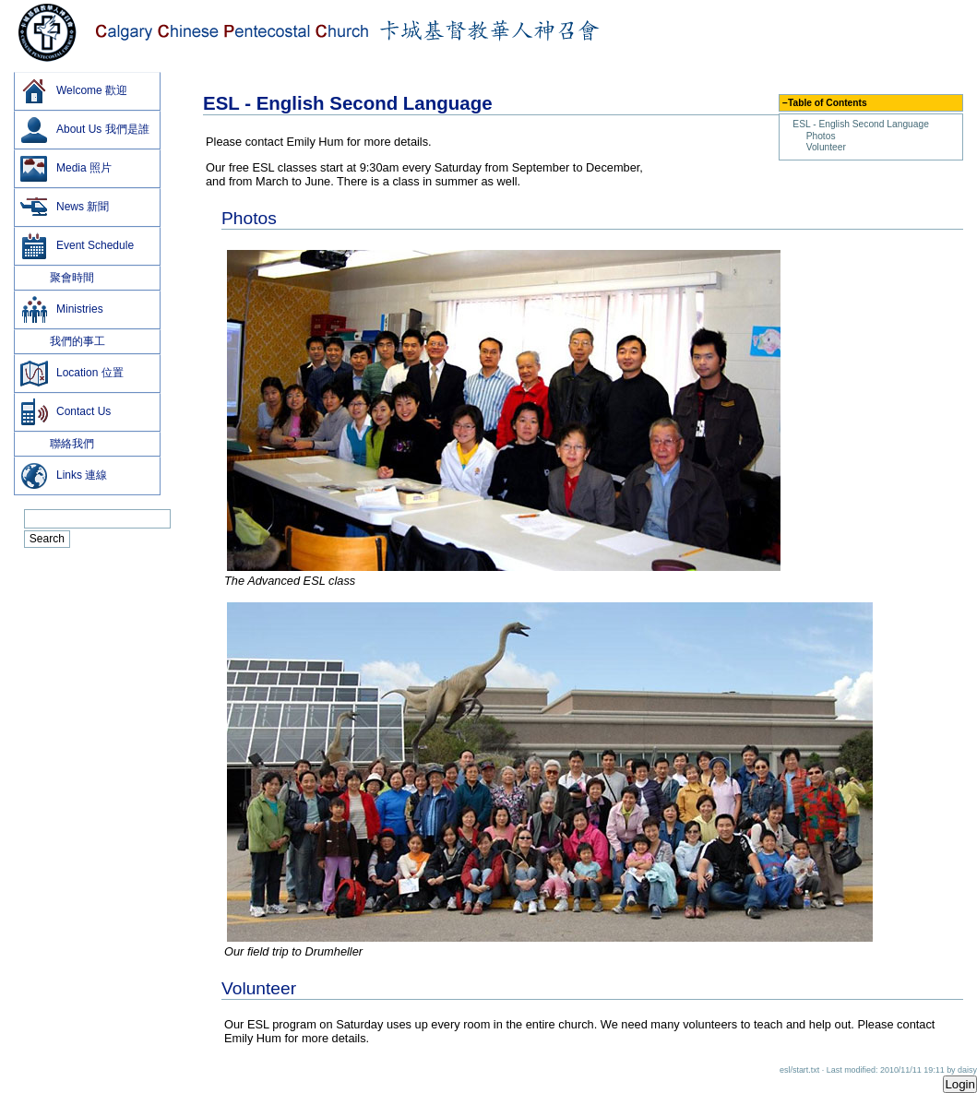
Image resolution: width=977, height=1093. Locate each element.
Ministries (61, 310)
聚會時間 (56, 277)
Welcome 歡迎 (73, 91)
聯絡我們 (56, 443)
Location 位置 (71, 373)
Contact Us (65, 412)
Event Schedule (76, 246)
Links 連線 (63, 476)
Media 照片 (65, 169)
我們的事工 (62, 341)
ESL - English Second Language (860, 124)
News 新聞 (64, 207)
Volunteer (826, 147)
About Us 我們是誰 (84, 130)
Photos (821, 136)
